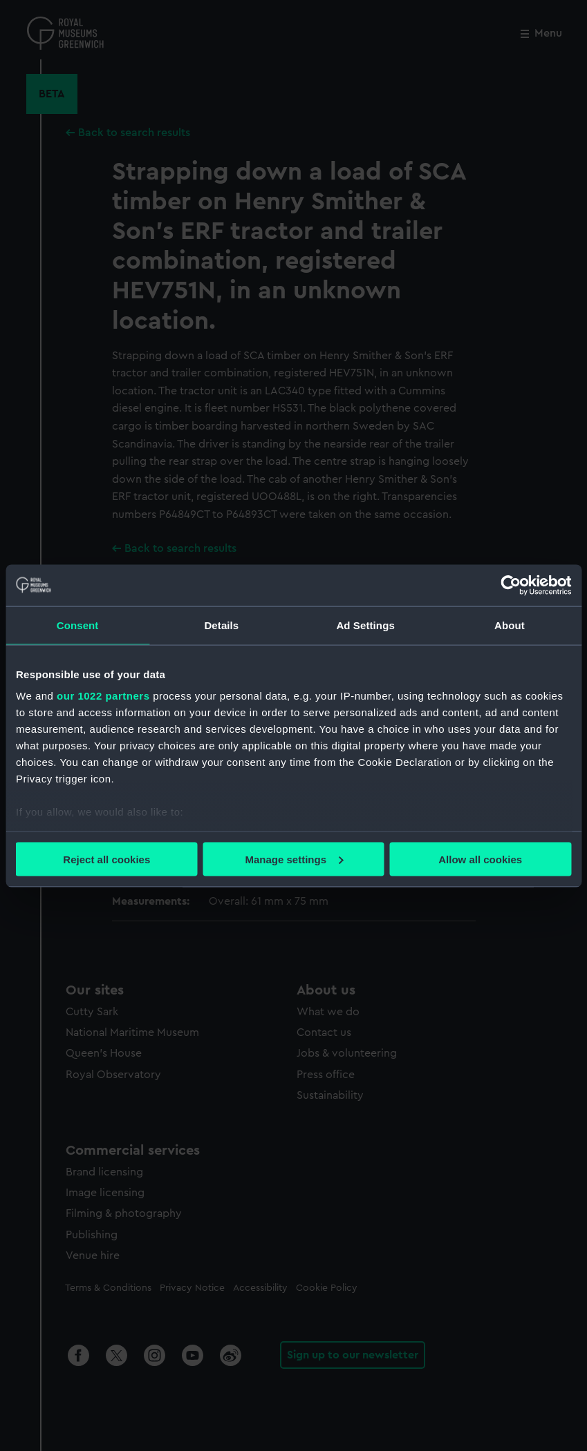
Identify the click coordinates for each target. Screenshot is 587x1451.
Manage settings (294, 859)
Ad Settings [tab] (365, 625)
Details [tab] (221, 625)
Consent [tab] (78, 625)
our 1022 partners (103, 696)
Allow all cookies (480, 859)
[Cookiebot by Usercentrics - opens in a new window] (510, 585)
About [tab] (509, 625)
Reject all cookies (106, 859)
